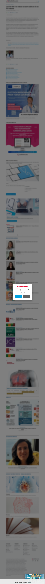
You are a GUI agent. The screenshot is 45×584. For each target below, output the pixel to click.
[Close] (43, 575)
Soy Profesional (18, 296)
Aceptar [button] (16, 582)
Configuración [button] (25, 582)
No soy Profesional (26, 296)
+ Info (29, 582)
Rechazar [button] (20, 582)
